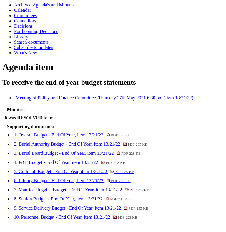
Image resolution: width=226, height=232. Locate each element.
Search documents (31, 42)
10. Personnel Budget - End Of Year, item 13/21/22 (75, 217)
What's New (25, 52)
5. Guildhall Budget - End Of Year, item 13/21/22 (74, 171)
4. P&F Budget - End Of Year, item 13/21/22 (69, 162)
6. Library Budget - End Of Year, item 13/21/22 (72, 180)
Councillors (25, 20)
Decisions (23, 26)
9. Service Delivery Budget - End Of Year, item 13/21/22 (81, 207)
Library (21, 36)
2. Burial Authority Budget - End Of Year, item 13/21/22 (81, 144)
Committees (25, 15)
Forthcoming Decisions (36, 31)
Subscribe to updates (33, 47)
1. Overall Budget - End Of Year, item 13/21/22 (72, 134)
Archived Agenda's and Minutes (44, 4)
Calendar (22, 10)
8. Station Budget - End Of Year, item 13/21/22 (72, 198)
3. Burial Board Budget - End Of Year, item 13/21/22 (77, 153)
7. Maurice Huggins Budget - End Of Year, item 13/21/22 (81, 189)
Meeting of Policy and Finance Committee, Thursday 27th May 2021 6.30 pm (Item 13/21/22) (105, 97)
